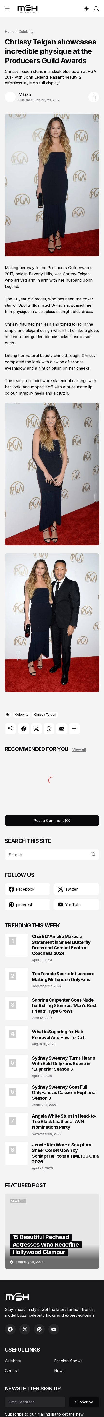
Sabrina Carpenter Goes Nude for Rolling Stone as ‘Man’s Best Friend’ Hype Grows (64, 1005)
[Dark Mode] (86, 9)
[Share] (93, 97)
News (59, 1370)
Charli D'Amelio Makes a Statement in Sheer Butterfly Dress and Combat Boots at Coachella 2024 (61, 945)
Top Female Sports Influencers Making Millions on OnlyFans (63, 976)
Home (10, 31)
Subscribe (84, 1402)
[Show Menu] (7, 9)
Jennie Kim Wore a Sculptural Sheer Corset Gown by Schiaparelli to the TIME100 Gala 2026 (65, 1153)
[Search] (96, 9)
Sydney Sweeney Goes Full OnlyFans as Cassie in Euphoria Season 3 (64, 1092)
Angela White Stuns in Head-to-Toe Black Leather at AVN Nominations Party (64, 1121)
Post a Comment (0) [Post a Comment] (52, 820)
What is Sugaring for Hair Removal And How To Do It (59, 1034)
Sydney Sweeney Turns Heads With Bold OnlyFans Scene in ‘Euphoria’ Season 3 (63, 1063)
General (12, 1370)
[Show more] (74, 728)
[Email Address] (35, 1402)
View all (79, 750)
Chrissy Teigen (45, 714)
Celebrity (26, 31)
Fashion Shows (68, 1361)
